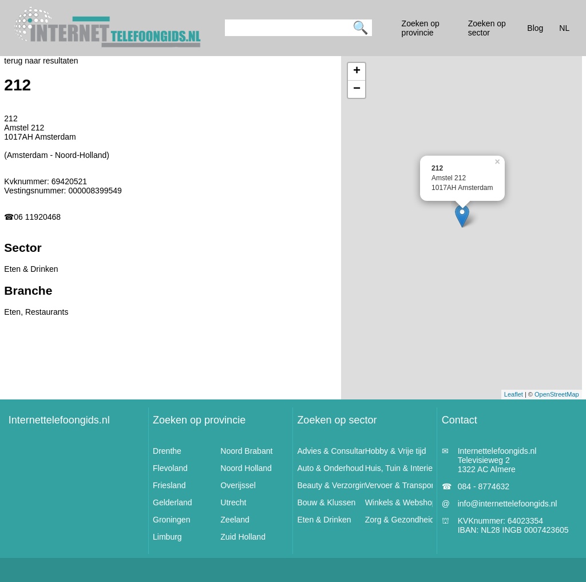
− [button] (357, 89)
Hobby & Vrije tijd (395, 451)
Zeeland (235, 519)
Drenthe (167, 451)
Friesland (169, 485)
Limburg (167, 536)
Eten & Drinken (324, 519)
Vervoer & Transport (401, 485)
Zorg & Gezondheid (399, 519)
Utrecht (233, 502)
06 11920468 (37, 216)
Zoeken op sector (337, 420)
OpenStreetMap (556, 394)
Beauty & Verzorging (333, 485)
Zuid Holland (243, 536)
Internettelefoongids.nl (59, 420)
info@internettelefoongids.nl (507, 503)
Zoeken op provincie (199, 420)
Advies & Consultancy (336, 451)
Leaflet (513, 394)
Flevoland (170, 468)
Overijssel (237, 485)
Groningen (171, 519)
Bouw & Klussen (326, 502)
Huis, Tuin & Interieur (402, 468)
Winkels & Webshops (403, 502)
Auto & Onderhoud (330, 468)
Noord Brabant (246, 451)
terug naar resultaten (41, 60)
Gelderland (172, 502)
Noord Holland (246, 468)
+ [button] (357, 71)
